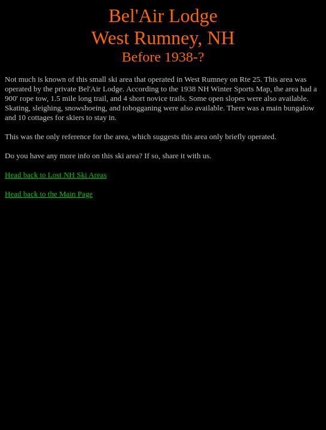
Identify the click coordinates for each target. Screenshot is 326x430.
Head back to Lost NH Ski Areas (55, 174)
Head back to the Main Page (49, 193)
